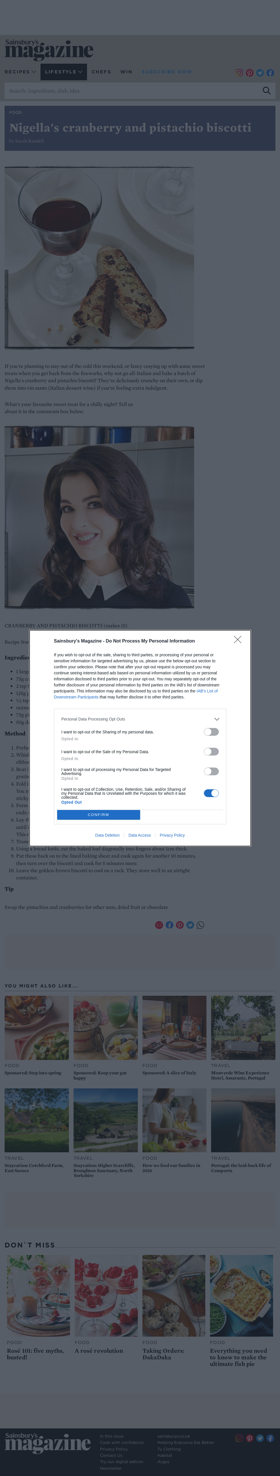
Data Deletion (107, 835)
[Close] (239, 641)
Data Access (139, 835)
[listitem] (140, 719)
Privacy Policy (172, 835)
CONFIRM (98, 814)
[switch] (211, 731)
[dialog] (140, 738)
